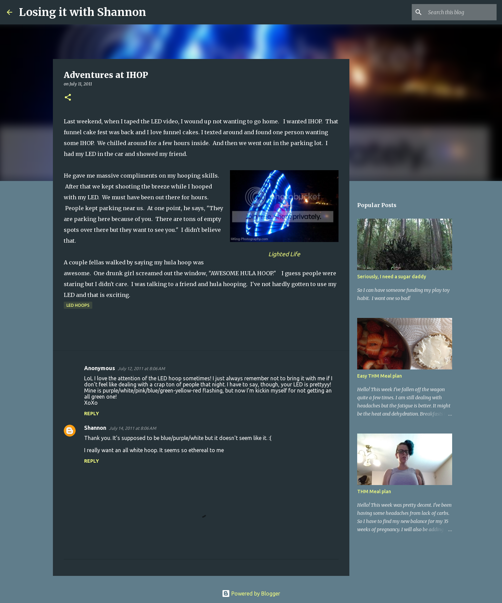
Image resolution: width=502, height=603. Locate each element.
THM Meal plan (374, 491)
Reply (91, 413)
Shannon (95, 428)
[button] (68, 97)
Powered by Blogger (251, 593)
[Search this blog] (461, 12)
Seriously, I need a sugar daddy (391, 276)
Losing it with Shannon (82, 12)
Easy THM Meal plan (379, 376)
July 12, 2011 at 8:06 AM (141, 368)
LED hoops (78, 305)
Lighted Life (284, 254)
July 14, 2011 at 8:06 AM (132, 428)
